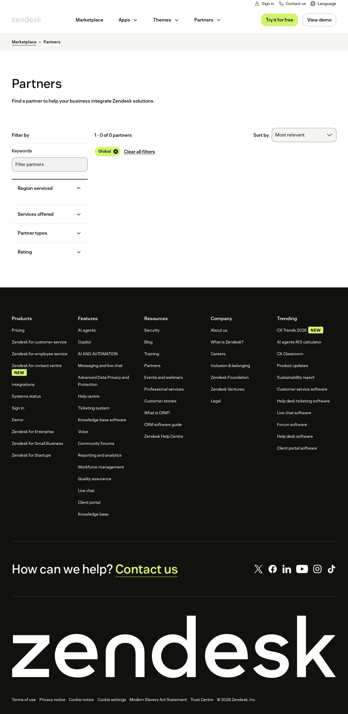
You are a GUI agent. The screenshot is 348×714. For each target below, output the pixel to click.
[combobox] (304, 135)
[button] (45, 188)
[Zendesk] (174, 647)
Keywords (22, 151)
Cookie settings (111, 699)
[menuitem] (323, 4)
